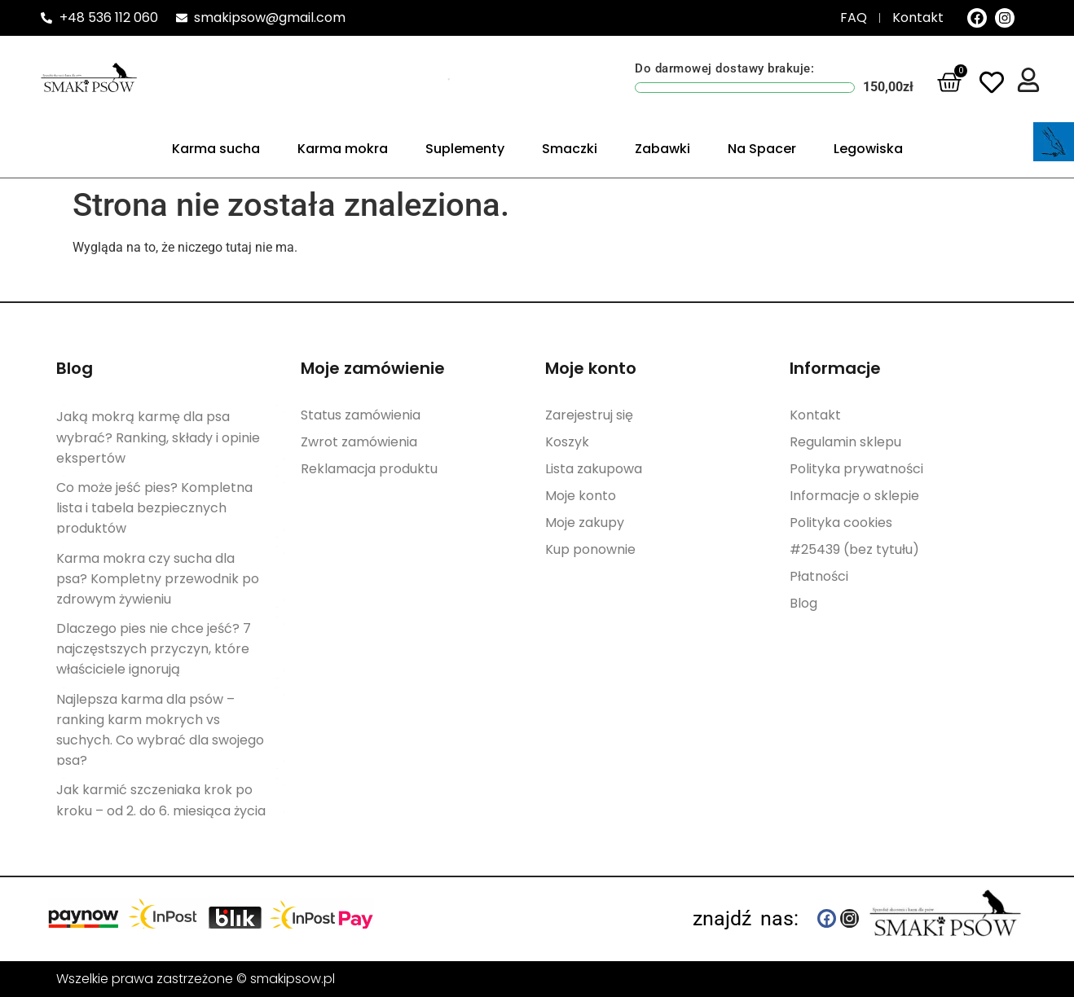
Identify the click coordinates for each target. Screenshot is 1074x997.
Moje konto (580, 495)
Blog (803, 603)
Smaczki (569, 148)
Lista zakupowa (593, 468)
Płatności (819, 576)
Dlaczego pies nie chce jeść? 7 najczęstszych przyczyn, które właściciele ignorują (153, 649)
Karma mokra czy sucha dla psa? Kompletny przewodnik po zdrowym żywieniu (157, 578)
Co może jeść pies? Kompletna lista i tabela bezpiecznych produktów (154, 508)
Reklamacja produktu (369, 468)
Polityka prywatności (856, 468)
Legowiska (868, 148)
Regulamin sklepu (845, 441)
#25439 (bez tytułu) (854, 549)
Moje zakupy (584, 522)
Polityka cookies (841, 522)
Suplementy (464, 148)
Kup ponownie (590, 549)
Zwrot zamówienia (359, 441)
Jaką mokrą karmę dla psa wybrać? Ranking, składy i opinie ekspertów (158, 437)
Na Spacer (762, 148)
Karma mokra (342, 148)
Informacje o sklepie (854, 495)
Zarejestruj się (589, 415)
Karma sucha (216, 148)
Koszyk (567, 441)
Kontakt (815, 415)
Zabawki (662, 148)
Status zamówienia (360, 415)
